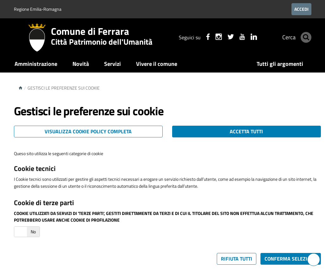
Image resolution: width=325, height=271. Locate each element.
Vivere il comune (156, 64)
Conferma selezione (291, 258)
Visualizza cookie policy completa (88, 131)
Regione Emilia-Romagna (37, 9)
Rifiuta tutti (236, 258)
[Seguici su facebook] (203, 37)
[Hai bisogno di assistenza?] (313, 259)
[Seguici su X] (226, 37)
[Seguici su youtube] (238, 37)
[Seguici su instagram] (214, 37)
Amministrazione (36, 64)
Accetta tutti (246, 131)
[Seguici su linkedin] (249, 37)
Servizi (112, 64)
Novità (80, 64)
